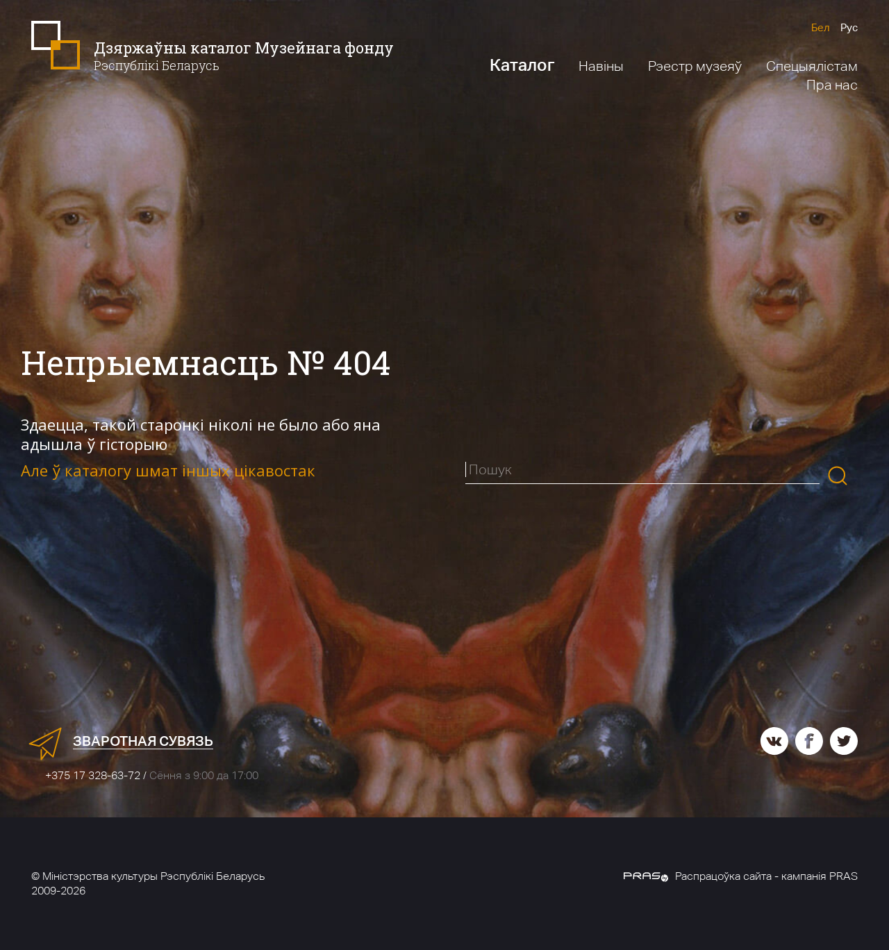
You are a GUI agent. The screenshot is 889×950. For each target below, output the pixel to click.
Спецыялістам (812, 66)
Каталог (522, 65)
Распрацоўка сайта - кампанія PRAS (741, 876)
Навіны (601, 66)
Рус (849, 27)
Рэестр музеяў (695, 66)
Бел (820, 27)
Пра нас (832, 84)
